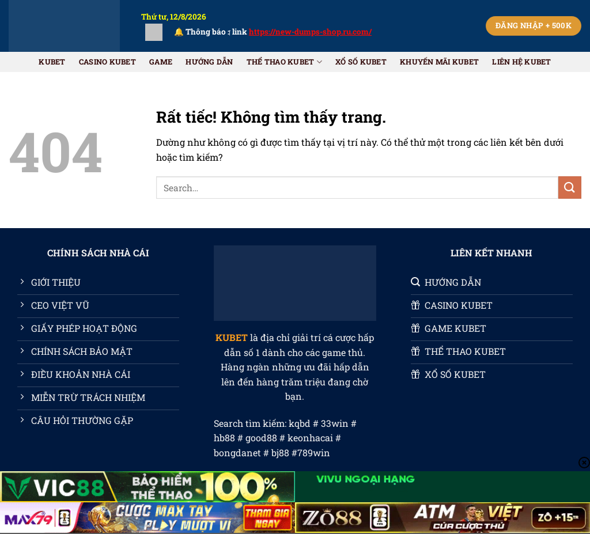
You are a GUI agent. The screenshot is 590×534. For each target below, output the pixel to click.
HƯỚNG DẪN (209, 61)
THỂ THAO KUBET (284, 61)
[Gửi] (569, 187)
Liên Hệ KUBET (521, 61)
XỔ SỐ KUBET (361, 61)
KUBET (52, 61)
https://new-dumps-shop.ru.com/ (317, 31)
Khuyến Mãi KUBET (439, 61)
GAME (160, 61)
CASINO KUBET (107, 61)
